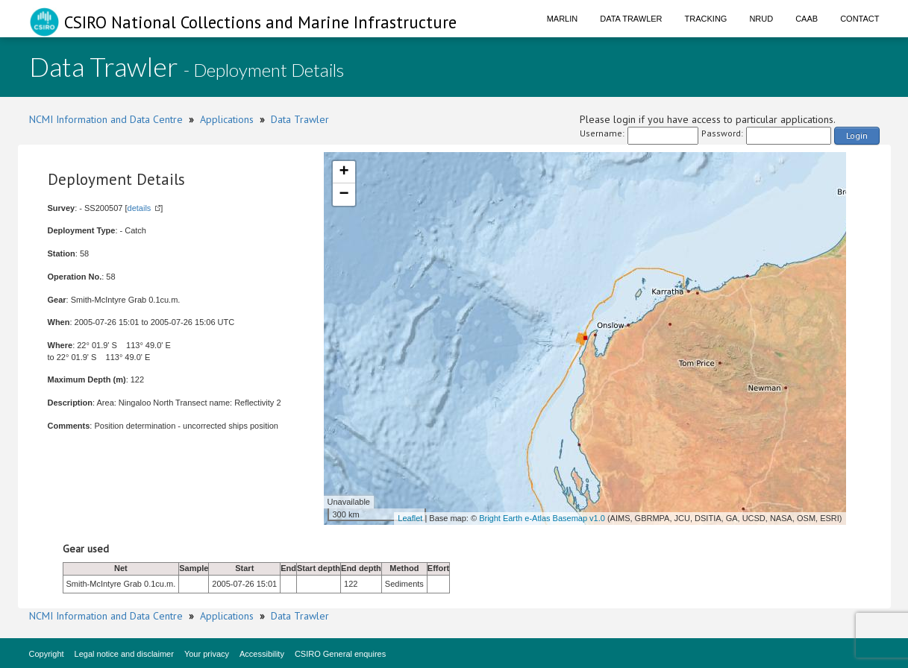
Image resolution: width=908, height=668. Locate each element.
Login (857, 135)
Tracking (706, 18)
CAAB (806, 18)
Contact (859, 18)
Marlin (562, 18)
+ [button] (343, 172)
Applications (227, 119)
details (139, 208)
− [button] (343, 194)
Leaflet (410, 518)
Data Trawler (631, 18)
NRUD (761, 18)
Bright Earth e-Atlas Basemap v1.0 (542, 518)
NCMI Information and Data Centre (106, 119)
